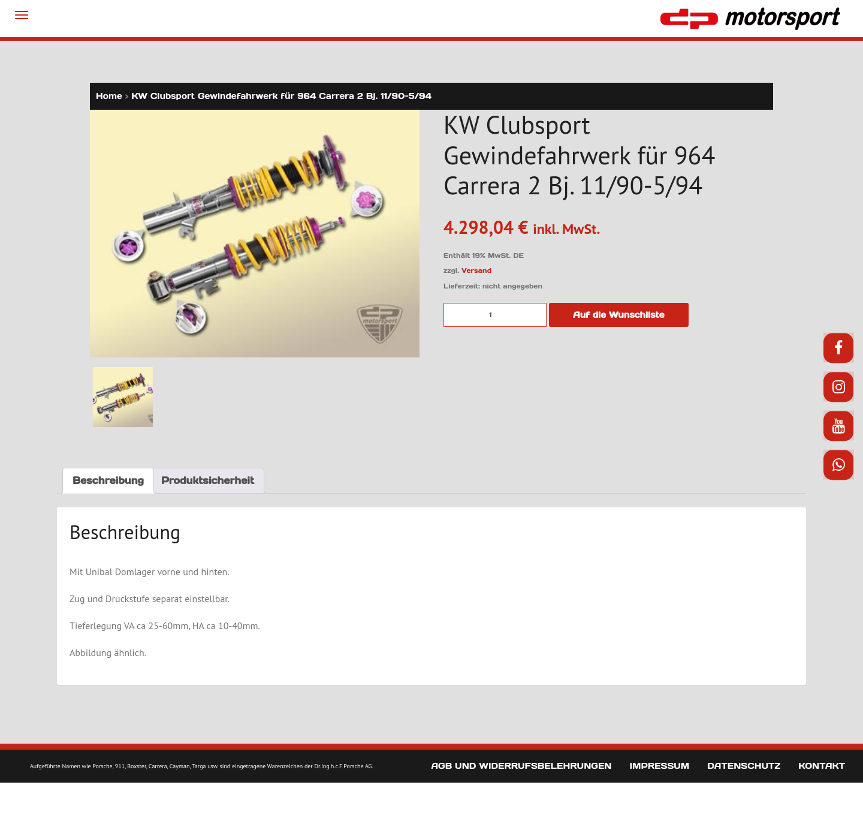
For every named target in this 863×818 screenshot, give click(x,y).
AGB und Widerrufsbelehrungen (521, 765)
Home (109, 96)
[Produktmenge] (495, 315)
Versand (476, 270)
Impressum (659, 765)
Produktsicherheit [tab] (207, 480)
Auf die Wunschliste (619, 314)
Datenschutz (743, 765)
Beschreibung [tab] (108, 480)
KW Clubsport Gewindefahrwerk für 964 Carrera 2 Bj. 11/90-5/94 (281, 96)
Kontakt (821, 765)
